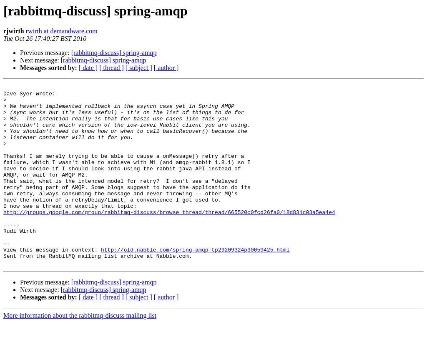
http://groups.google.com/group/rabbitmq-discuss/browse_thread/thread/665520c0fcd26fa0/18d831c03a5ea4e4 (169, 238)
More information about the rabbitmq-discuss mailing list (79, 351)
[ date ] (88, 67)
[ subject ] (139, 67)
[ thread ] (111, 67)
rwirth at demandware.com (62, 31)
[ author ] (166, 67)
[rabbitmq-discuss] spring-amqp (114, 52)
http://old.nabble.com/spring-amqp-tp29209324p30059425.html (195, 283)
